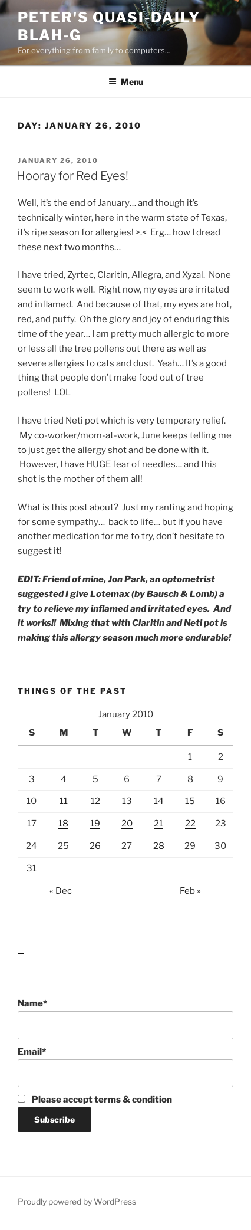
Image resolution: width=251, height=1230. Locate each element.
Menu (125, 82)
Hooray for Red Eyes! (72, 176)
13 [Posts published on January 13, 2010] (127, 801)
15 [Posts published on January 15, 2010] (190, 801)
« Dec (60, 890)
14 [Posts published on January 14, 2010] (159, 801)
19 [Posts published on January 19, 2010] (95, 823)
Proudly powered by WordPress (77, 1201)
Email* (125, 1067)
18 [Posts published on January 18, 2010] (63, 823)
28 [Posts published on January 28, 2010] (158, 846)
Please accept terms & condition (95, 1099)
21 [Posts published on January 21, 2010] (158, 823)
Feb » (190, 890)
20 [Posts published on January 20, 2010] (127, 823)
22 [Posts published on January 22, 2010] (190, 823)
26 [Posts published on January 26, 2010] (95, 846)
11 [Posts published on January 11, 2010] (64, 801)
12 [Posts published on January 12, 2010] (95, 801)
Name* (125, 1018)
